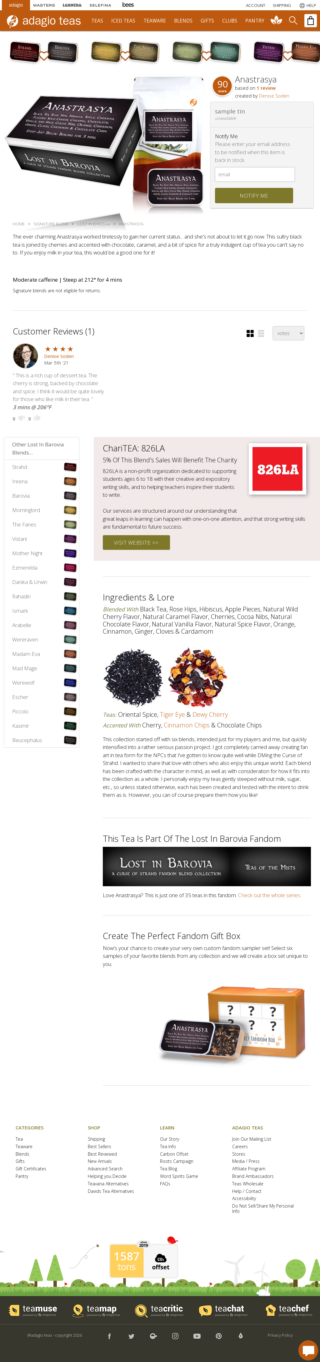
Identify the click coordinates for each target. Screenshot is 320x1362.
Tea (19, 1139)
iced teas (123, 21)
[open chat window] (308, 1350)
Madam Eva (26, 653)
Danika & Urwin (29, 582)
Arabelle (21, 625)
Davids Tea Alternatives (111, 1191)
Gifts (20, 1161)
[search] (293, 20)
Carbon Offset (174, 1154)
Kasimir (20, 725)
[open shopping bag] (310, 20)
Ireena (20, 481)
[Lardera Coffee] (72, 5)
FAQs (165, 1184)
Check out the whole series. (269, 895)
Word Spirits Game (179, 1176)
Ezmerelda (25, 567)
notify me (254, 195)
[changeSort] (288, 333)
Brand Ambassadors (253, 1176)
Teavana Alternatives (108, 1184)
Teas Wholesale (247, 1184)
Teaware (24, 1146)
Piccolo (20, 711)
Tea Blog (168, 1169)
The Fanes (24, 524)
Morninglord (26, 510)
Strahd (19, 466)
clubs (229, 21)
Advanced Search (105, 1169)
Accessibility (244, 1198)
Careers (240, 1146)
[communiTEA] (276, 20)
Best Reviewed (102, 1154)
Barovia (21, 495)
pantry (254, 21)
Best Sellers (99, 1146)
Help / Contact (247, 1191)
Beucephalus (27, 740)
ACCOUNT (255, 5)
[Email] (255, 174)
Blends (22, 1154)
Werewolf (23, 682)
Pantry (22, 1176)
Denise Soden (274, 96)
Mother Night (27, 553)
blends (183, 21)
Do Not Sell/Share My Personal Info (263, 1209)
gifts (207, 21)
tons (127, 1266)
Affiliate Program (248, 1169)
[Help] (307, 5)
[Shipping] (282, 5)
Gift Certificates (31, 1169)
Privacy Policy (280, 1335)
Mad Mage (24, 668)
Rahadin (21, 596)
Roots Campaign (176, 1161)
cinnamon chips (187, 725)
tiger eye (172, 714)
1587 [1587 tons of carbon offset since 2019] (126, 1256)
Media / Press (246, 1161)
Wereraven (25, 639)
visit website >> (136, 542)
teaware (154, 21)
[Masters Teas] (44, 5)
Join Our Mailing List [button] (251, 1139)
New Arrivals (100, 1161)
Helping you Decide (107, 1176)
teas (97, 21)
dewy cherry (210, 714)
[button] (250, 333)
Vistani (19, 538)
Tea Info (168, 1146)
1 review (266, 88)
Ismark (20, 610)
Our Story (169, 1139)
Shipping (96, 1139)
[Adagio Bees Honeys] (128, 5)
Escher (20, 697)
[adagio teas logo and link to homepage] (46, 20)
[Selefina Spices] (100, 5)
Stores (238, 1154)
